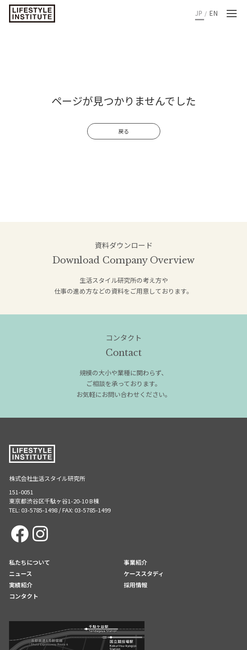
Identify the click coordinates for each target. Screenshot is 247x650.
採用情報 (135, 585)
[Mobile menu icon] (231, 13)
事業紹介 (135, 562)
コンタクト (23, 596)
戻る (123, 131)
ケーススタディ (144, 573)
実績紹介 (21, 585)
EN (213, 13)
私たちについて (29, 562)
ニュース (20, 573)
